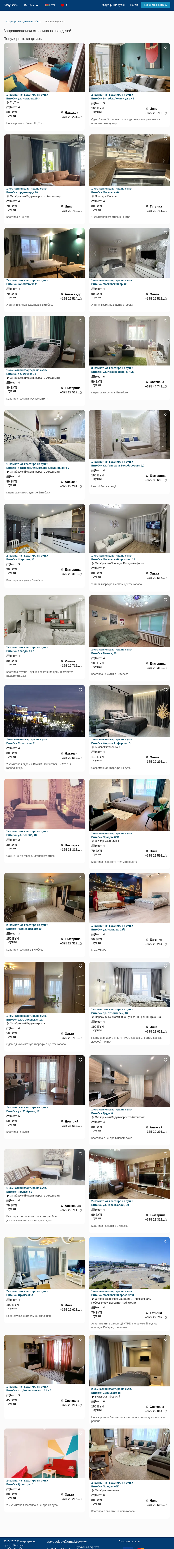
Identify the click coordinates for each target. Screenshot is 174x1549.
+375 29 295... (156, 761)
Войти (134, 5)
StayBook (11, 5)
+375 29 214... (156, 944)
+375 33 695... (156, 480)
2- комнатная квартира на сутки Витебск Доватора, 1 (27, 1482)
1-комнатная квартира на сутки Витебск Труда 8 (111, 1111)
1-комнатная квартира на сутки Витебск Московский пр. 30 (111, 282)
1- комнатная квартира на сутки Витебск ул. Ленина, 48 (27, 833)
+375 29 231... (71, 117)
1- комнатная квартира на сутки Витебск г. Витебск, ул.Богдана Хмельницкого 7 (37, 465)
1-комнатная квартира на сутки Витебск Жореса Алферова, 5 (111, 741)
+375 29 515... (156, 298)
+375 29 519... (71, 392)
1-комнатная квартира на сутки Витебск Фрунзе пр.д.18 (26, 190)
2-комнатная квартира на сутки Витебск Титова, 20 (111, 651)
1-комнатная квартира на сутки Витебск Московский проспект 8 (112, 1293)
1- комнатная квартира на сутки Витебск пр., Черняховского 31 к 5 (28, 1388)
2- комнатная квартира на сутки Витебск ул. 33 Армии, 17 (27, 1109)
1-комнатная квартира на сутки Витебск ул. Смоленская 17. (26, 1017)
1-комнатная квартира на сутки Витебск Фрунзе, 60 (26, 1189)
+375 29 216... (71, 1499)
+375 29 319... (71, 574)
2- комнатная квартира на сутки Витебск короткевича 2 (27, 282)
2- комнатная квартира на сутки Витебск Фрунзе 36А (27, 1293)
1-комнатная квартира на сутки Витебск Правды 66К (111, 835)
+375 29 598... (156, 855)
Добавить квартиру (155, 4)
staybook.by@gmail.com (64, 1541)
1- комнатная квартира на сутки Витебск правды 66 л (27, 649)
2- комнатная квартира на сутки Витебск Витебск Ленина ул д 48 (112, 96)
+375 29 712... (71, 665)
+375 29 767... (156, 1317)
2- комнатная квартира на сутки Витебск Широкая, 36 (27, 557)
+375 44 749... (156, 386)
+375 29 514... (71, 298)
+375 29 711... (156, 210)
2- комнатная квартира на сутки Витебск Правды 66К (112, 1484)
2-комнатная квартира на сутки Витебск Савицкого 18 (111, 1390)
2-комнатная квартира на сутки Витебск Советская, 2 (26, 741)
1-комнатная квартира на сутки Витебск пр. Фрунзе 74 (26, 372)
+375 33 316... (71, 849)
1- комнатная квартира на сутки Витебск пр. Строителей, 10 (112, 1011)
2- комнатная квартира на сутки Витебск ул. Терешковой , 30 (112, 1203)
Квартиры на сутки (113, 5)
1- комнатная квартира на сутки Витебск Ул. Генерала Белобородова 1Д (117, 463)
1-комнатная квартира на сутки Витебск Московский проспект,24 (113, 557)
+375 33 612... (71, 1125)
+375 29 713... (71, 1038)
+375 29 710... (156, 113)
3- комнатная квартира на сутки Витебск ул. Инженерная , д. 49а (112, 369)
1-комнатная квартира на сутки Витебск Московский (111, 190)
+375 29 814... (156, 1411)
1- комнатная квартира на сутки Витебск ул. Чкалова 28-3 (27, 96)
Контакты (81, 1541)
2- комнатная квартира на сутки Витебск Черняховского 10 (27, 926)
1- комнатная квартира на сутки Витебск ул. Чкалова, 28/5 (112, 927)
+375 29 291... (71, 486)
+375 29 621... (156, 1031)
